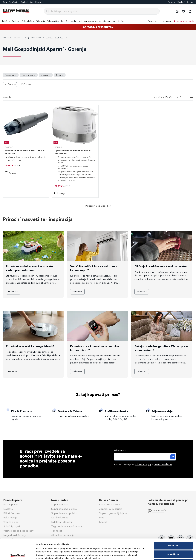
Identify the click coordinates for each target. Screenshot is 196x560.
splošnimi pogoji (143, 464)
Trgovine (171, 2)
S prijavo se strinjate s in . (143, 464)
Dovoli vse (173, 525)
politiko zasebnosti (163, 464)
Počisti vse (26, 84)
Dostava (8, 508)
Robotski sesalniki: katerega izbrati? (30, 346)
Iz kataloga (166, 21)
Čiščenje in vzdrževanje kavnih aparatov (160, 266)
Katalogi (181, 2)
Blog (5, 2)
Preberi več (13, 291)
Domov (6, 38)
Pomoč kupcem (12, 500)
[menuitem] (6, 21)
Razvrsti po (158, 97)
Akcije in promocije (185, 21)
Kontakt (190, 2)
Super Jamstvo (59, 504)
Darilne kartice (27, 2)
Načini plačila (11, 504)
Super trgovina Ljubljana (113, 513)
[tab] (98, 80)
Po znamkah (153, 21)
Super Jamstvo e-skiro (64, 508)
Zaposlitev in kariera (110, 508)
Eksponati (39, 2)
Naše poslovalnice (109, 504)
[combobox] (104, 11)
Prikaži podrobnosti (142, 554)
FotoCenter (14, 2)
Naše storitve (59, 500)
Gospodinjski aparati (33, 38)
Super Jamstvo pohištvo (65, 513)
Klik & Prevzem (12, 513)
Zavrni (173, 542)
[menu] (98, 21)
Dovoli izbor (173, 533)
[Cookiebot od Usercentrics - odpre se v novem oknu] (18, 555)
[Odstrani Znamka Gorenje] (5, 84)
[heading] (11, 75)
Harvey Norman (109, 500)
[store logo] (16, 11)
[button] (177, 11)
